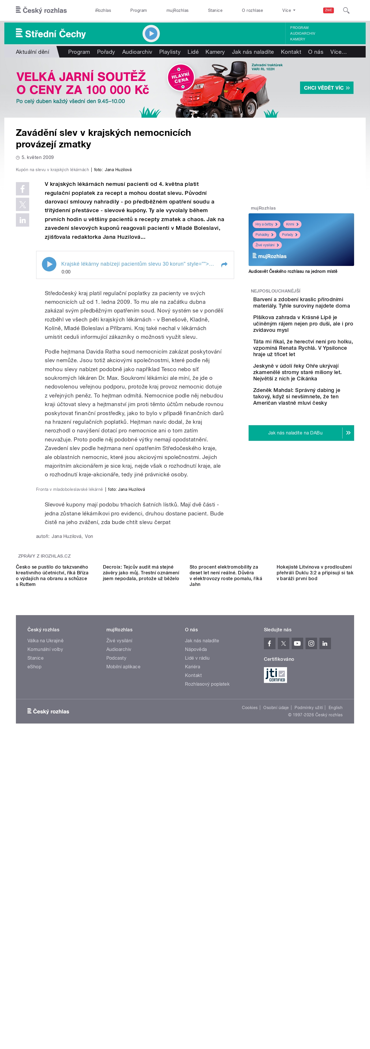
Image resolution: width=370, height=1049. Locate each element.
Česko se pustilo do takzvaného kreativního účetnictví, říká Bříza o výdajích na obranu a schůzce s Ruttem (52, 861)
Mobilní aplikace (123, 952)
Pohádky (264, 235)
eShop (34, 952)
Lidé (193, 52)
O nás (315, 52)
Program (138, 10)
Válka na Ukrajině (45, 926)
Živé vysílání (267, 245)
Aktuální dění (32, 52)
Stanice (215, 10)
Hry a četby (267, 224)
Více (338, 52)
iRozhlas (103, 10)
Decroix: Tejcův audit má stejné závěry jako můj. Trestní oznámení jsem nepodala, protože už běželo (141, 858)
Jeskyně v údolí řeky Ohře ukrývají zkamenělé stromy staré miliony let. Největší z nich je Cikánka (319, 396)
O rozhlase (252, 10)
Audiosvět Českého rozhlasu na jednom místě (293, 271)
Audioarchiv (302, 34)
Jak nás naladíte (253, 52)
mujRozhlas (177, 10)
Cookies (250, 993)
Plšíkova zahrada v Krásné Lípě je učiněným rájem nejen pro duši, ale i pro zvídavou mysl (319, 335)
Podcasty (116, 944)
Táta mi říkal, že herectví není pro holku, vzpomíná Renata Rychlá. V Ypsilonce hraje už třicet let (320, 365)
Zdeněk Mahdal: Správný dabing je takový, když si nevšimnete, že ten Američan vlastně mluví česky (317, 430)
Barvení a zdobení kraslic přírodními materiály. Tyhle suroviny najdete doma (318, 305)
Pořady (106, 52)
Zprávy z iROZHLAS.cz (44, 790)
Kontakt (291, 52)
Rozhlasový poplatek (207, 970)
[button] (224, 387)
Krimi (292, 224)
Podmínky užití (309, 993)
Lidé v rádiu (197, 944)
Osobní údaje (276, 993)
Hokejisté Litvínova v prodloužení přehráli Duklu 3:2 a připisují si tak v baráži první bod (315, 858)
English (336, 993)
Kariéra (192, 952)
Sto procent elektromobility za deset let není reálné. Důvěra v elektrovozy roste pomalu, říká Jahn (226, 861)
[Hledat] (346, 10)
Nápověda (196, 935)
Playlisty (170, 52)
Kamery (297, 39)
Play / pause (49, 387)
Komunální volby (45, 935)
